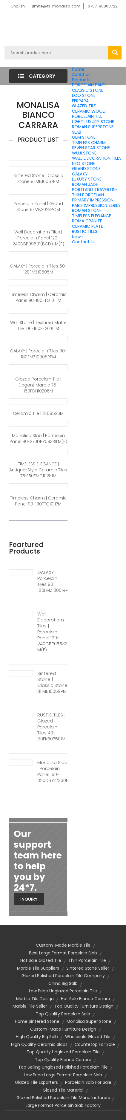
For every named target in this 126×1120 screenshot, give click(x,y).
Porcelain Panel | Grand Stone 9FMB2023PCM (38, 207)
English (18, 6)
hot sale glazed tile (40, 960)
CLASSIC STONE (87, 90)
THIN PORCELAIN (88, 195)
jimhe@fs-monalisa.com (56, 6)
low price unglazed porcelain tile (63, 991)
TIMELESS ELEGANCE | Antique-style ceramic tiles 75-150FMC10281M (38, 470)
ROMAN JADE (85, 184)
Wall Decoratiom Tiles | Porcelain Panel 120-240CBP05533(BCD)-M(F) (52, 632)
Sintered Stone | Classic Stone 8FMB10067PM (38, 178)
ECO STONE (84, 95)
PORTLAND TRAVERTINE (95, 189)
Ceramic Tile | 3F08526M (38, 413)
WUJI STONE (84, 153)
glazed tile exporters (36, 1082)
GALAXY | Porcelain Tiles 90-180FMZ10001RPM (52, 581)
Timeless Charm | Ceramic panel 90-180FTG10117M (38, 501)
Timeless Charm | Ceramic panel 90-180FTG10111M (38, 297)
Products (81, 80)
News (77, 237)
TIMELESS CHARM (89, 143)
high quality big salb (37, 1037)
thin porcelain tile (87, 960)
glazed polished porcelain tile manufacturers (63, 1098)
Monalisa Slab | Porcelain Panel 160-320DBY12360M (52, 771)
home (78, 69)
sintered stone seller (87, 968)
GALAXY (80, 174)
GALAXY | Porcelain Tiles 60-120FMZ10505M (38, 269)
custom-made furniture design (63, 1029)
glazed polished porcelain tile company (63, 976)
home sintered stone (37, 1021)
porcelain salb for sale (88, 1082)
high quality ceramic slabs (39, 1044)
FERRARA (80, 101)
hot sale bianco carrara (85, 999)
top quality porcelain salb (63, 1014)
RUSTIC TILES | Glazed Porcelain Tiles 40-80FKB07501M (51, 727)
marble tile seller (30, 1006)
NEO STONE (83, 163)
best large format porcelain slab (63, 953)
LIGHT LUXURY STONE (93, 122)
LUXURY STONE (87, 179)
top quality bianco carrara (63, 1060)
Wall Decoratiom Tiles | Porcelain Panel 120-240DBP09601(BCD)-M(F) (38, 238)
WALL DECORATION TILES (97, 158)
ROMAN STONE (87, 210)
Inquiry (28, 899)
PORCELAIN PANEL (89, 85)
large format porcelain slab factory (63, 1105)
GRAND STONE (86, 169)
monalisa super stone (89, 1021)
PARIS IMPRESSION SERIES (96, 205)
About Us (81, 74)
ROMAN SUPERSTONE (92, 127)
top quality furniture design (83, 1006)
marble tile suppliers (38, 968)
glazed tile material (63, 1090)
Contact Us (84, 242)
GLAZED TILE (84, 106)
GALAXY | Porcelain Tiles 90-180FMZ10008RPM (38, 354)
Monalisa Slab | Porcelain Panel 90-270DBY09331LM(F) (38, 438)
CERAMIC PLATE (87, 226)
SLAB (76, 132)
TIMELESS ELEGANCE (91, 216)
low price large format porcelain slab (63, 1075)
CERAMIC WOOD (89, 111)
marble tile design (35, 999)
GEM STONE (84, 137)
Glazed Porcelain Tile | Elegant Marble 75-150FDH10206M (38, 385)
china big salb (63, 983)
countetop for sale (95, 1044)
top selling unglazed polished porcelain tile (63, 1067)
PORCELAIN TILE (87, 116)
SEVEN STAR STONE (91, 148)
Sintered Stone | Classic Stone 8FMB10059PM (52, 682)
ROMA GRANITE (87, 221)
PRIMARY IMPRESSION (92, 200)
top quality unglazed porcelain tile (63, 1052)
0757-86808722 (103, 6)
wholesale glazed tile (87, 1037)
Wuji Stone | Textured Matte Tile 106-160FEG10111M (38, 325)
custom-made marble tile (63, 945)
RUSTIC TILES (84, 231)
